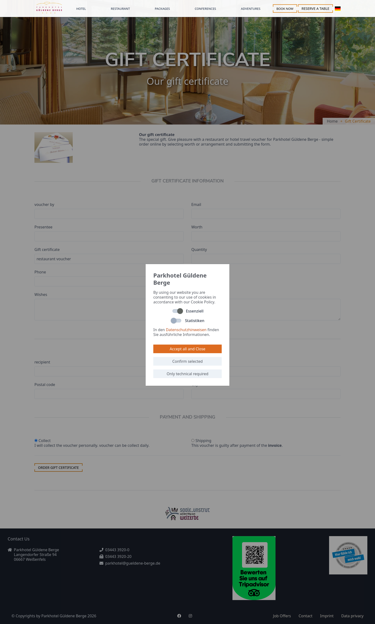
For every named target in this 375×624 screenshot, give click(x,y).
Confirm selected (187, 361)
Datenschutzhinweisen (186, 329)
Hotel (81, 8)
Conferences (205, 8)
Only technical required (187, 373)
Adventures (250, 8)
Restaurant (120, 8)
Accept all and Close (187, 349)
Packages (162, 8)
